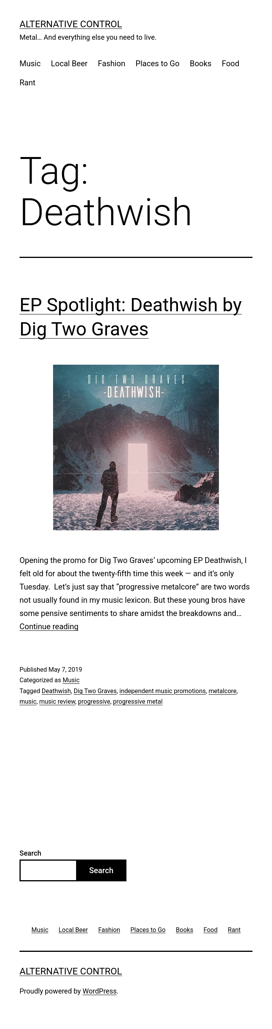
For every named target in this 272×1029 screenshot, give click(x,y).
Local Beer (69, 63)
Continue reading (49, 626)
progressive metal (138, 701)
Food (230, 63)
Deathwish (56, 691)
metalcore (222, 691)
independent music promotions (162, 691)
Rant (28, 82)
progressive (94, 701)
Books (201, 63)
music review (57, 701)
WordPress (100, 991)
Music (30, 63)
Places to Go (157, 63)
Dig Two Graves (95, 691)
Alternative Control (71, 24)
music (28, 701)
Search (30, 853)
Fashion (111, 63)
